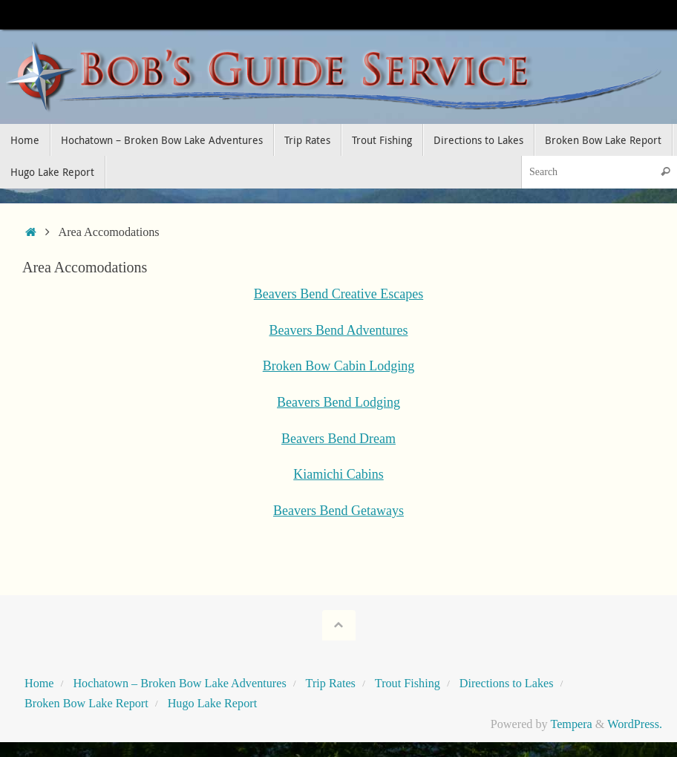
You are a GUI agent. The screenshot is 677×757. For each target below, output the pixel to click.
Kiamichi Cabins (338, 474)
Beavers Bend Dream (338, 438)
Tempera (571, 724)
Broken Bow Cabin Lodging (339, 365)
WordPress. (634, 724)
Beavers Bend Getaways (338, 510)
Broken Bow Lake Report (86, 703)
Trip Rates (331, 683)
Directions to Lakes (506, 683)
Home (39, 683)
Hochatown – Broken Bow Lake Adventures (179, 683)
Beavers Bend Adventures (338, 330)
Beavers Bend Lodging (338, 402)
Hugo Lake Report (212, 703)
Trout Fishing (407, 683)
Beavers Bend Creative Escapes (338, 293)
